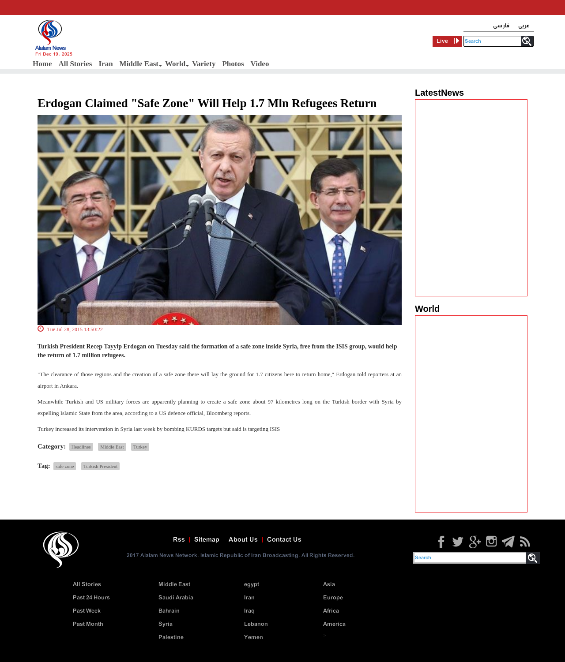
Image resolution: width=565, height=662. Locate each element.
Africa (331, 611)
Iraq (249, 611)
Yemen (253, 637)
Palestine (171, 637)
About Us (243, 540)
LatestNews (439, 92)
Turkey (140, 446)
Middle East (139, 64)
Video (260, 64)
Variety (203, 64)
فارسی (501, 25)
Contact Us (284, 540)
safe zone (65, 466)
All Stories (75, 64)
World (175, 64)
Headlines (81, 446)
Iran (105, 64)
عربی (524, 25)
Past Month (88, 624)
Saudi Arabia (175, 597)
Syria (165, 624)
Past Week (87, 611)
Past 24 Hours (91, 597)
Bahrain (169, 611)
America (334, 624)
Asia (329, 584)
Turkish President (100, 466)
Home (42, 64)
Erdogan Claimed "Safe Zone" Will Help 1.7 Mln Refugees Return (207, 103)
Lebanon (256, 624)
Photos (233, 64)
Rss (179, 540)
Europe (333, 597)
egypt (251, 584)
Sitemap (206, 540)
